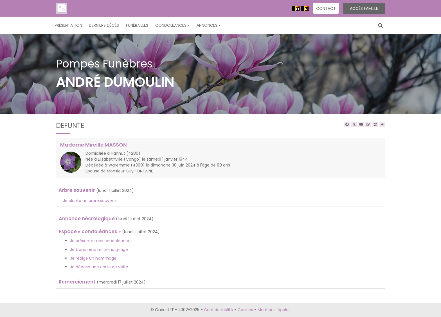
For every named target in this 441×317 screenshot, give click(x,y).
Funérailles (137, 25)
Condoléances (172, 25)
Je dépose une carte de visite (99, 267)
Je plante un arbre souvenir (90, 200)
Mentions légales (274, 309)
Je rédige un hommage (93, 258)
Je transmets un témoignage (99, 249)
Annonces (209, 25)
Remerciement (77, 281)
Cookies (245, 309)
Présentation (68, 25)
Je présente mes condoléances (101, 241)
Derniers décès (104, 25)
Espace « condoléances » (90, 231)
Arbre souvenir (76, 190)
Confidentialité (218, 309)
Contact (326, 8)
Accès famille (364, 8)
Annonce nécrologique (87, 218)
